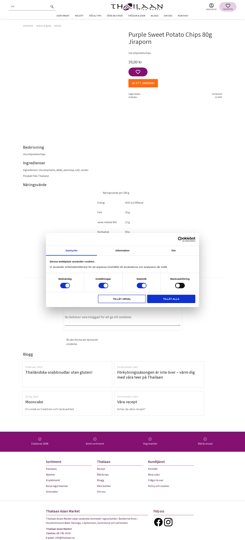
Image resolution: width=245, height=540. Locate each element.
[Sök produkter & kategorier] (29, 7)
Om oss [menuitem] (168, 16)
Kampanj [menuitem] (51, 443)
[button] (228, 7)
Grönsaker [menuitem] (52, 466)
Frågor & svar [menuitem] (136, 16)
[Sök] (52, 7)
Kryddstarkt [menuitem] (53, 455)
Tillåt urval (122, 298)
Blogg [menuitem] (154, 16)
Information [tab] (123, 250)
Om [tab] (173, 250)
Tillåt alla (171, 298)
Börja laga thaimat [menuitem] (57, 460)
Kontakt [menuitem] (183, 16)
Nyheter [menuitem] (50, 449)
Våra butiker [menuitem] (115, 16)
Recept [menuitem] (79, 16)
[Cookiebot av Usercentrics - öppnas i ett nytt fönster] (180, 239)
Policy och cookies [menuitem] (158, 460)
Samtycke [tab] (71, 250)
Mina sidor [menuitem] (211, 9)
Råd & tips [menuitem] (95, 16)
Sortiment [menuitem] (63, 16)
